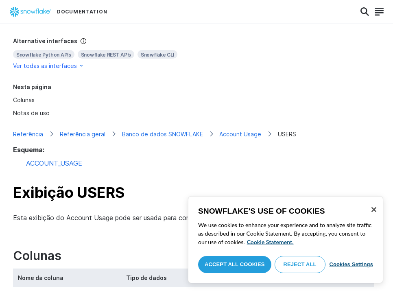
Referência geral (82, 134)
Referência (28, 134)
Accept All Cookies (235, 264)
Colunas (24, 99)
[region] (285, 239)
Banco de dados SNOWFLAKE (162, 134)
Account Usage (240, 134)
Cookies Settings (351, 264)
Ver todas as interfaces (48, 65)
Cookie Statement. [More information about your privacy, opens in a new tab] (270, 241)
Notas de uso (31, 112)
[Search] (365, 12)
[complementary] (196, 53)
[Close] (374, 210)
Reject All (300, 264)
